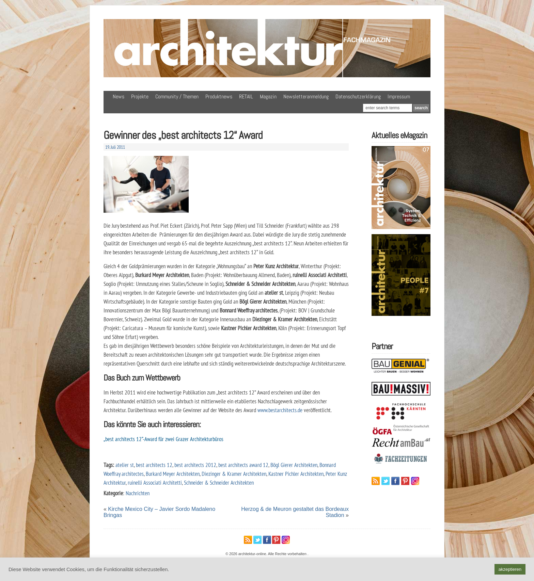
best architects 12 (154, 465)
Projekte (139, 96)
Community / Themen (177, 96)
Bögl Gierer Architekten (293, 465)
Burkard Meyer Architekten (173, 474)
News (118, 96)
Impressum (399, 96)
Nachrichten (138, 493)
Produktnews (218, 96)
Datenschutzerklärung (358, 96)
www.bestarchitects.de (279, 410)
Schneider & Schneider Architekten (219, 482)
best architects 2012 (195, 465)
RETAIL (246, 96)
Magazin (268, 96)
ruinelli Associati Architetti (155, 482)
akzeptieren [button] (510, 569)
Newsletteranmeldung (306, 96)
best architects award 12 (243, 465)
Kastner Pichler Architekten (296, 474)
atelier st (124, 465)
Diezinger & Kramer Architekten (234, 474)
